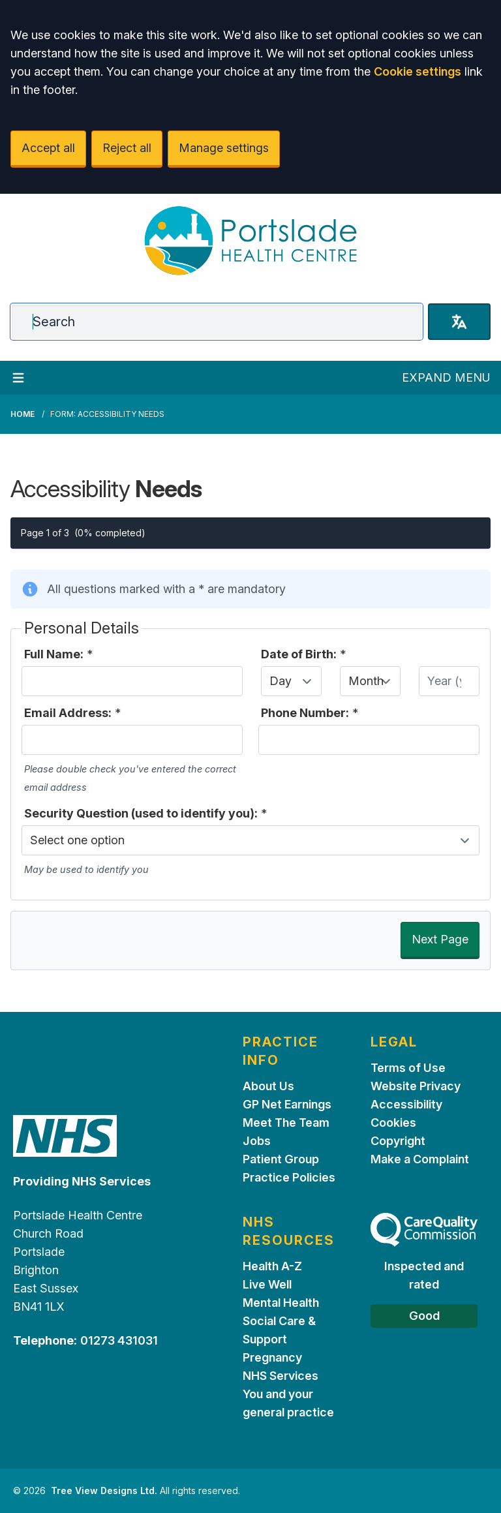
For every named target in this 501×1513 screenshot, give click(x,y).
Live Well (267, 1284)
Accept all (48, 148)
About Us (268, 1086)
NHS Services (280, 1376)
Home (22, 414)
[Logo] (250, 241)
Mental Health (281, 1302)
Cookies (393, 1122)
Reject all (126, 148)
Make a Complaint (420, 1159)
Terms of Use (408, 1068)
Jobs (257, 1141)
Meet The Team (286, 1122)
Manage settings (224, 148)
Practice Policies (289, 1177)
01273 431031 (119, 1340)
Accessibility (406, 1104)
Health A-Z (272, 1266)
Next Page (440, 939)
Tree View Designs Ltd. (104, 1490)
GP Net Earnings (287, 1104)
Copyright (398, 1141)
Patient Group (281, 1159)
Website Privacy (416, 1086)
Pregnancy (272, 1357)
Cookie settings (417, 71)
